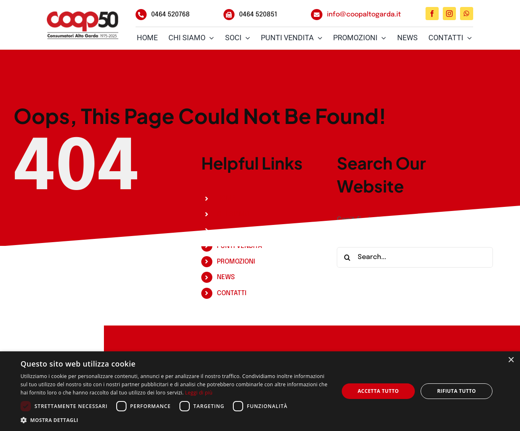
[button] (175, 420)
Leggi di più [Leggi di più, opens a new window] (199, 392)
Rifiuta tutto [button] (456, 390)
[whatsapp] (466, 13)
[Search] (347, 257)
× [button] (511, 360)
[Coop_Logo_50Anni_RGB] (82, 25)
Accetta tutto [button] (378, 390)
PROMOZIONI (236, 261)
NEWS (226, 277)
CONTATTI (231, 293)
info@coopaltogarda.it (364, 14)
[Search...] (415, 257)
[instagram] (449, 13)
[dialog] (260, 391)
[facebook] (432, 13)
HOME (226, 198)
